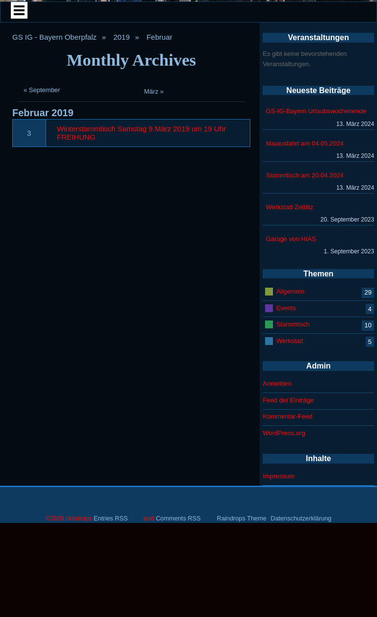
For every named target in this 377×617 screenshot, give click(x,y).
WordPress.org (284, 550)
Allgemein (290, 408)
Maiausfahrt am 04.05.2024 (305, 260)
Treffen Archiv (306, 100)
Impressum (278, 593)
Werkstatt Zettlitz (290, 324)
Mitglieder (187, 100)
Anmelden (277, 500)
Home (69, 100)
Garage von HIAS (291, 356)
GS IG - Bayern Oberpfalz (54, 154)
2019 (121, 154)
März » (154, 208)
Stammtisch (293, 440)
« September (42, 207)
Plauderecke (121, 125)
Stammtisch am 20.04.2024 (305, 292)
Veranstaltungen (241, 125)
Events (286, 424)
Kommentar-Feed (287, 533)
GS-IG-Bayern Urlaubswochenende (316, 228)
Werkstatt (289, 457)
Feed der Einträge (288, 517)
